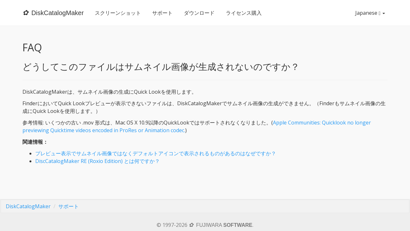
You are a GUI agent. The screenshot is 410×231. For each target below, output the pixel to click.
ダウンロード (199, 12)
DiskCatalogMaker (28, 206)
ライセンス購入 (244, 12)
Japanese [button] (371, 12)
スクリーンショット (118, 12)
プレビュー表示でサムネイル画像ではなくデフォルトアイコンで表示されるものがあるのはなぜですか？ (155, 153)
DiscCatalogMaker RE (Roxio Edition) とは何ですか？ (97, 161)
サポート (162, 12)
